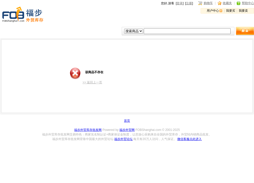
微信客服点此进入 (189, 139)
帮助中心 (248, 3)
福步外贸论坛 (123, 139)
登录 (180, 3)
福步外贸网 (127, 130)
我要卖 (243, 10)
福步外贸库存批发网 (88, 130)
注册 (189, 3)
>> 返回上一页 (92, 82)
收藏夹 (227, 3)
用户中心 (213, 10)
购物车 (208, 3)
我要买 (230, 10)
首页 (127, 121)
